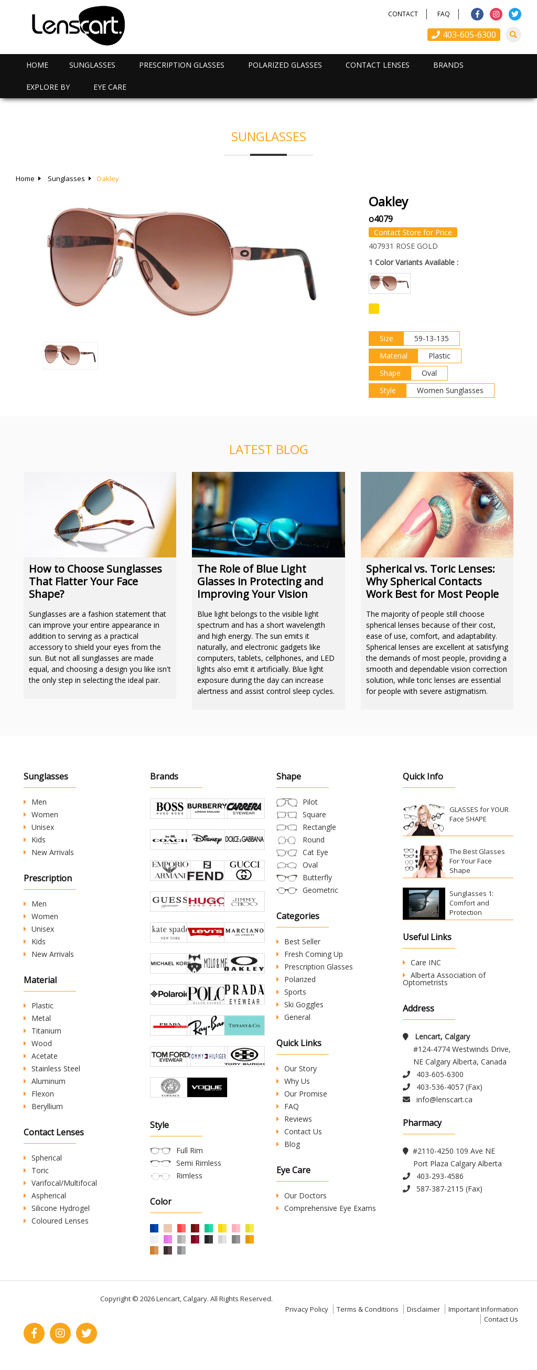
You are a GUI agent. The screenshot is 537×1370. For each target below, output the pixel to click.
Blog (288, 1144)
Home (37, 65)
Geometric (320, 890)
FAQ (443, 13)
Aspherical (45, 1195)
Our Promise (301, 1094)
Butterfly (317, 877)
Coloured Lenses (56, 1221)
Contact (403, 13)
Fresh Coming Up (309, 954)
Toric (36, 1170)
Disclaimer (423, 1309)
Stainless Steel (52, 1068)
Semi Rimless (198, 1163)
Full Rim (189, 1150)
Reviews (294, 1119)
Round (314, 840)
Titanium (42, 1031)
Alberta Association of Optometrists (444, 978)
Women (41, 814)
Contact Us (299, 1131)
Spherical (43, 1158)
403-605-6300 (464, 34)
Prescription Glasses (181, 65)
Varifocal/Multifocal (60, 1183)
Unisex (39, 827)
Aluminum (45, 1081)
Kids (35, 840)
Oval (310, 865)
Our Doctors (301, 1195)
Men (35, 802)
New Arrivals (49, 852)
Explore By (48, 87)
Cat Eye (315, 852)
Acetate (41, 1056)
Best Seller (298, 941)
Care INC (422, 962)
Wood (38, 1043)
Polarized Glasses (285, 65)
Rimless (189, 1176)
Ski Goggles (300, 1004)
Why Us (293, 1081)
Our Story (296, 1068)
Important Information (483, 1309)
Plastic (38, 1005)
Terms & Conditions (368, 1309)
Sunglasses (92, 65)
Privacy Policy (306, 1309)
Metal (37, 1018)
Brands (448, 65)
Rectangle (319, 827)
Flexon (39, 1094)
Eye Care (109, 87)
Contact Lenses (378, 65)
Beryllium (43, 1106)
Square (314, 814)
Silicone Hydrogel (57, 1208)
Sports (291, 992)
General (293, 1017)
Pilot (310, 802)
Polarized (296, 979)
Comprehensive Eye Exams (326, 1208)
